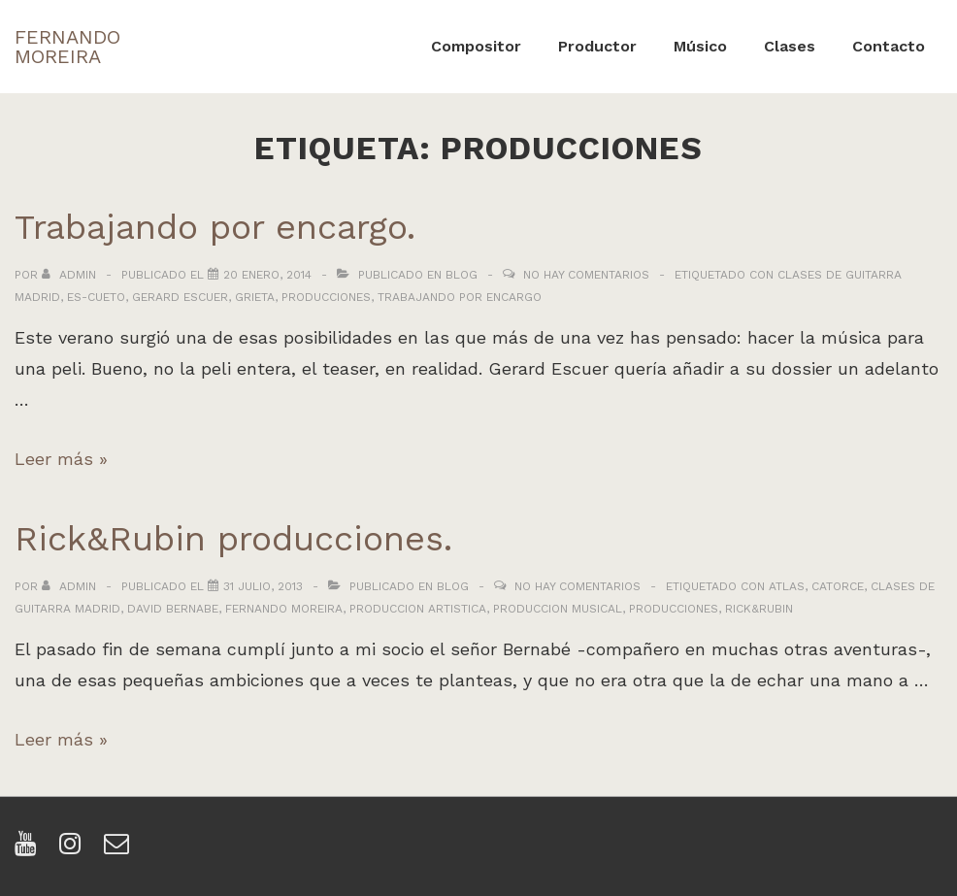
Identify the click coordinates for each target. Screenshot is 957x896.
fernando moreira (284, 608)
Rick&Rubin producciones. (233, 538)
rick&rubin (759, 608)
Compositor (476, 46)
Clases (789, 46)
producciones (326, 297)
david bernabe (172, 608)
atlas (787, 586)
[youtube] (30, 850)
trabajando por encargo (460, 297)
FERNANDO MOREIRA (67, 46)
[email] (119, 850)
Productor (597, 46)
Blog (462, 275)
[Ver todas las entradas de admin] (71, 275)
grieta (255, 297)
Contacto (888, 46)
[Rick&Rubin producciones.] (263, 586)
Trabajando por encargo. (215, 227)
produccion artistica (417, 608)
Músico (700, 46)
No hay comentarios (586, 275)
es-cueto (96, 297)
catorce (837, 586)
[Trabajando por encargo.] (267, 275)
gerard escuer (180, 297)
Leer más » (61, 458)
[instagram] (74, 850)
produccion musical (557, 608)
